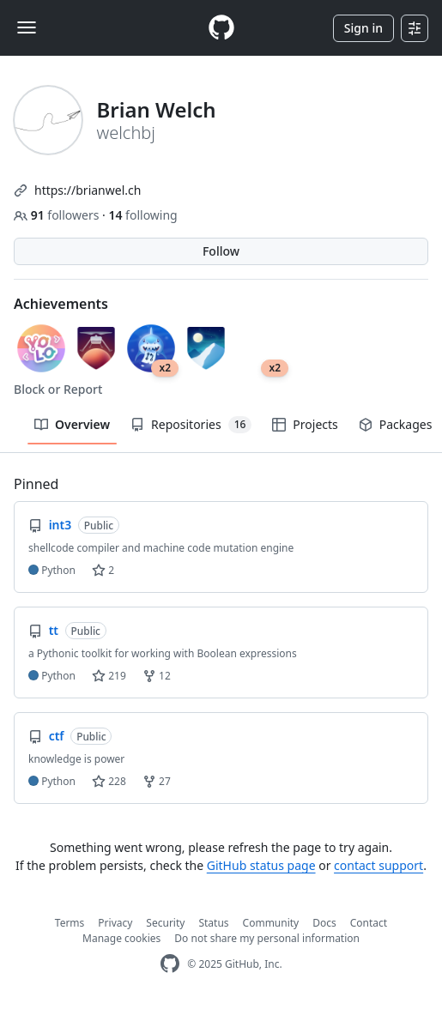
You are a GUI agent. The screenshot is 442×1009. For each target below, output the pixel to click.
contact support (378, 865)
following (142, 215)
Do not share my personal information (267, 938)
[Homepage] (221, 28)
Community (271, 922)
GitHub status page (261, 865)
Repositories (190, 424)
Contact (368, 922)
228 (109, 781)
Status (213, 922)
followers (58, 215)
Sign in (363, 28)
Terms (70, 922)
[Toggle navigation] (26, 27)
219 (109, 675)
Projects (304, 424)
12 (156, 675)
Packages (396, 424)
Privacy (115, 922)
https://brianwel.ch (87, 190)
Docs (324, 922)
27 (156, 781)
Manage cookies (121, 938)
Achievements (61, 303)
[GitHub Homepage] (170, 964)
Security (165, 922)
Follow (221, 251)
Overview (72, 424)
